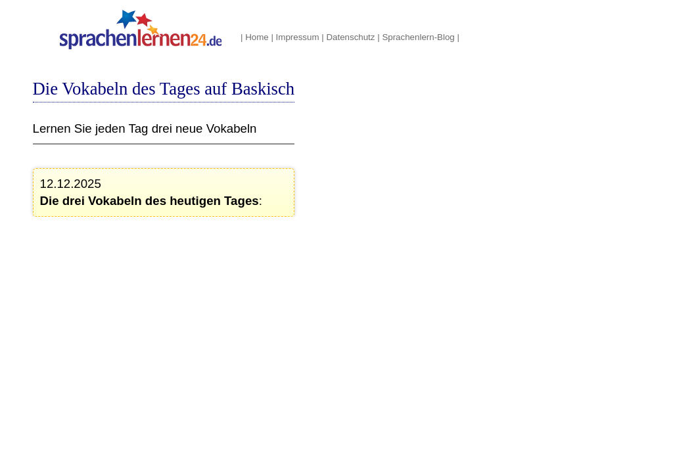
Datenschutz (350, 37)
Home (257, 37)
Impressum (297, 37)
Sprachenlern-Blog (418, 37)
